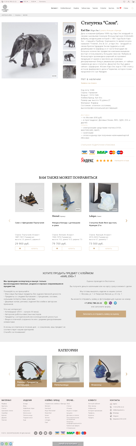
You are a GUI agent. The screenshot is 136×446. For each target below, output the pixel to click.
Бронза (4, 421)
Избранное (92, 414)
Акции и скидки (72, 416)
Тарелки (95, 8)
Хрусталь (111, 8)
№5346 (25, 15)
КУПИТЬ (36, 254)
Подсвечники (28, 423)
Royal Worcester (50, 416)
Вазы (25, 412)
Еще (24, 426)
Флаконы (96, 390)
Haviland (48, 414)
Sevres (47, 423)
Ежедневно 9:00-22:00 (118, 425)
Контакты (42, 1)
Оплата (84, 125)
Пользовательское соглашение (73, 424)
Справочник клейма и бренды (55, 409)
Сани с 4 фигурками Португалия (31, 226)
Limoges (47, 426)
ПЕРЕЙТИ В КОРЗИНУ (68, 444)
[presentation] (9, 223)
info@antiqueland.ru (117, 416)
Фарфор (76, 8)
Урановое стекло (7, 416)
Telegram (114, 422)
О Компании (71, 434)
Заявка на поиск (89, 83)
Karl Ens (90, 30)
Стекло (4, 414)
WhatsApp (114, 419)
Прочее (4, 426)
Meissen (47, 412)
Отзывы (69, 414)
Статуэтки (103, 8)
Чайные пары (85, 8)
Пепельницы (61, 390)
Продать (91, 423)
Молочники (27, 419)
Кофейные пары (28, 414)
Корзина (91, 421)
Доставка (85, 115)
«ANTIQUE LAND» (7, 15)
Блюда (25, 409)
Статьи (126, 8)
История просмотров (95, 416)
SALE (119, 8)
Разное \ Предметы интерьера (27, 389)
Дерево (4, 423)
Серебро (5, 419)
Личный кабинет (94, 409)
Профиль (91, 419)
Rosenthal (48, 419)
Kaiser (47, 421)
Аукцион (69, 419)
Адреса (113, 410)
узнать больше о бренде (111, 30)
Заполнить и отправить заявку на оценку (101, 320)
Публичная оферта (73, 431)
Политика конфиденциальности (74, 428)
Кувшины (26, 416)
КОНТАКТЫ (115, 406)
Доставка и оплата (73, 421)
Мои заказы (92, 412)
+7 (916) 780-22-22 (93, 309)
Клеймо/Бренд (66, 8)
